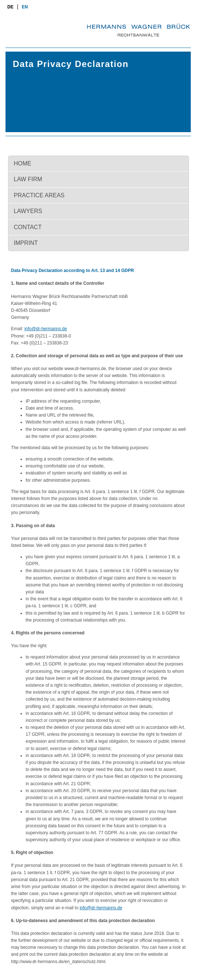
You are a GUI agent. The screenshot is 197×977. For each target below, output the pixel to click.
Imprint (26, 243)
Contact (28, 227)
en (25, 7)
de (10, 7)
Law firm (28, 179)
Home (22, 163)
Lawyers (28, 211)
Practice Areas (39, 195)
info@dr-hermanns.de (46, 328)
